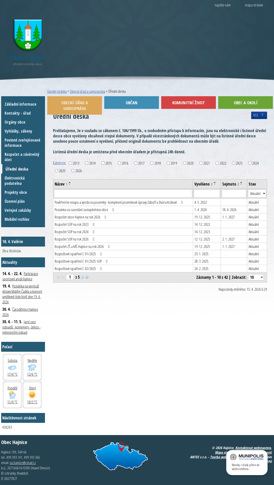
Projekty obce (16, 192)
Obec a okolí (245, 102)
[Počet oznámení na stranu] (256, 277)
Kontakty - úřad (18, 113)
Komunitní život (188, 102)
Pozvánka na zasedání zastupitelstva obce (85, 209)
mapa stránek (254, 5)
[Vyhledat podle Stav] (257, 193)
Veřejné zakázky (18, 210)
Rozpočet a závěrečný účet (22, 157)
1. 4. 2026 (200, 209)
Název (61, 184)
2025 (62, 170)
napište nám (223, 5)
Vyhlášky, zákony (18, 131)
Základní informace (20, 104)
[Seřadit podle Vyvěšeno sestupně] (214, 184)
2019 (174, 163)
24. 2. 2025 (201, 268)
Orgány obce (15, 122)
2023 (239, 163)
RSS (259, 115)
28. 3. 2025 (201, 261)
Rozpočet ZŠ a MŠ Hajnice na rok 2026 (83, 246)
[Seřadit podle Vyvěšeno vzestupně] (214, 182)
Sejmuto (230, 184)
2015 (108, 163)
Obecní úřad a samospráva (87, 91)
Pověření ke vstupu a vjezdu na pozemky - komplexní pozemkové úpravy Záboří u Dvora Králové (120, 202)
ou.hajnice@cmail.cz (23, 462)
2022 (223, 163)
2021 (206, 163)
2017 (141, 163)
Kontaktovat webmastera (253, 447)
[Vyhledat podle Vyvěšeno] (207, 193)
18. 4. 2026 (229, 209)
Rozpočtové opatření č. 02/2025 (79, 268)
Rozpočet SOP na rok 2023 (75, 224)
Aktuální (254, 202)
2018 (158, 163)
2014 (92, 163)
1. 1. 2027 (228, 217)
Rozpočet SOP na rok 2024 (75, 231)
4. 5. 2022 (200, 202)
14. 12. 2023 (202, 231)
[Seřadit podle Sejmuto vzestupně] (241, 182)
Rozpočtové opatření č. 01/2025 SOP (82, 261)
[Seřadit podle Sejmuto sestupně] (241, 184)
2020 (190, 163)
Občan (131, 102)
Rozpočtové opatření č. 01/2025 (79, 253)
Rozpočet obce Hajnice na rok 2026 (81, 217)
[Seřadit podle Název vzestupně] (69, 182)
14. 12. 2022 (202, 224)
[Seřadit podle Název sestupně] (69, 184)
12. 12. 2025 (202, 239)
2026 (78, 170)
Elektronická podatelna (15, 180)
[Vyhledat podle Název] (123, 193)
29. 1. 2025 (201, 253)
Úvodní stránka (57, 91)
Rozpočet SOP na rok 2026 (75, 239)
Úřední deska (17, 169)
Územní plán (15, 201)
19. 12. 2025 (202, 217)
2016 (125, 163)
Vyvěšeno (203, 184)
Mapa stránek (224, 452)
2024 (255, 163)
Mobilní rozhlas (17, 219)
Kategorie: (59, 162)
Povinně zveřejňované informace (22, 142)
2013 (76, 163)
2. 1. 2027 (228, 239)
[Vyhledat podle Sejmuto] (234, 193)
